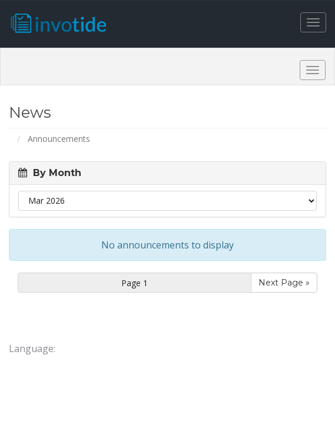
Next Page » (284, 282)
